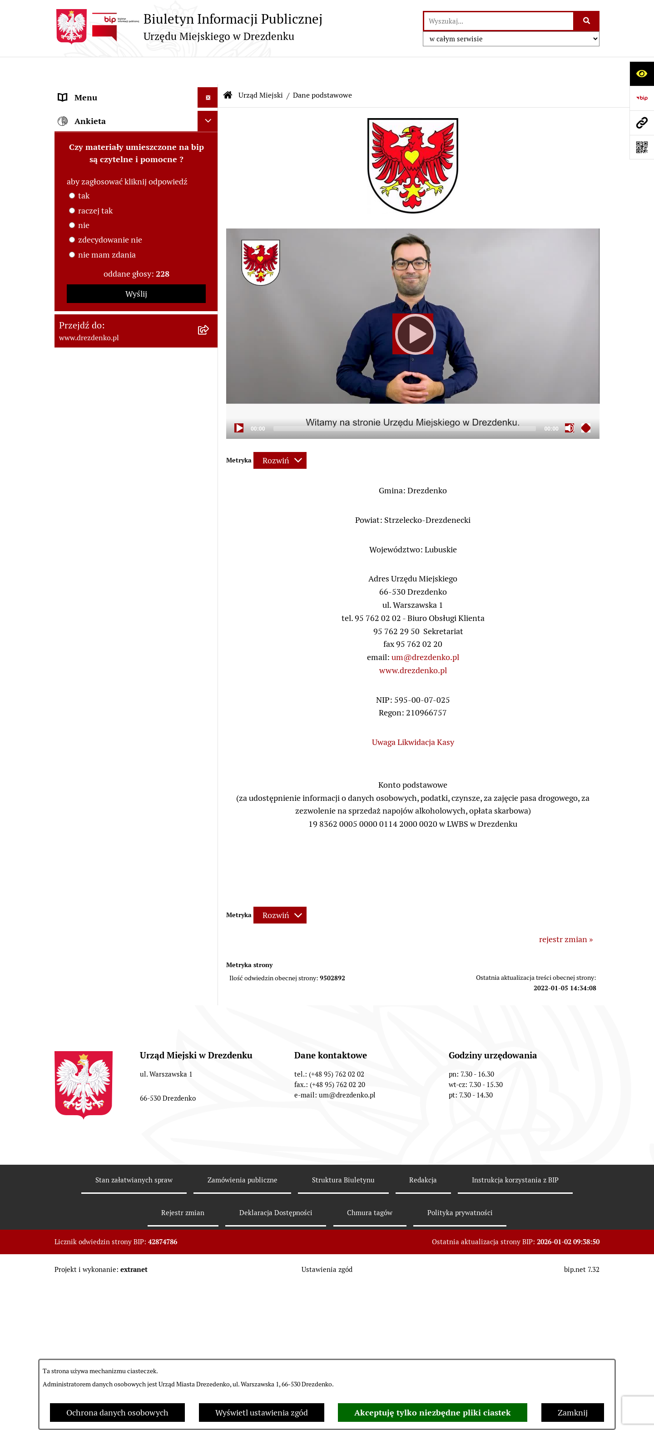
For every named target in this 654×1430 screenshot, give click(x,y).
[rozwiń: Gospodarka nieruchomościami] (210, 600)
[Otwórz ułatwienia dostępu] (641, 73)
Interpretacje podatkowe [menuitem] (103, 506)
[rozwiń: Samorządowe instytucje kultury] (210, 369)
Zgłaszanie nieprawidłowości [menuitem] (111, 878)
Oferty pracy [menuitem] (81, 694)
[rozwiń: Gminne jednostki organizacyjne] (210, 342)
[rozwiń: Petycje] (210, 776)
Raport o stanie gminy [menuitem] (98, 465)
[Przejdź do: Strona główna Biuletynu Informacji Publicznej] (228, 68)
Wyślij (136, 1100)
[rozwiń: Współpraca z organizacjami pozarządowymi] (210, 526)
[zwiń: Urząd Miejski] (210, 185)
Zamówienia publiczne (242, 1328)
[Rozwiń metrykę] (280, 433)
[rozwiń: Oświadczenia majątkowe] (210, 316)
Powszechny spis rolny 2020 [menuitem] (109, 816)
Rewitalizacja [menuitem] (82, 641)
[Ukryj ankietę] (208, 927)
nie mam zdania (107, 1061)
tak (83, 1002)
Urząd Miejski (260, 68)
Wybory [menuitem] (72, 714)
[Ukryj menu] (208, 70)
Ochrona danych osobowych (117, 1412)
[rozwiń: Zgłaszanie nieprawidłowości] (210, 878)
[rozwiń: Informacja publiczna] (210, 898)
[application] (413, 306)
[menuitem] (136, 210)
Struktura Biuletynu (343, 1328)
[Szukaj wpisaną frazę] (587, 21)
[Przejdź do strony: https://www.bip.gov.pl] (641, 98)
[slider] (404, 401)
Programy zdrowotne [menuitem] (97, 796)
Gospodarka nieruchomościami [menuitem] (114, 600)
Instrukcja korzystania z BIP (515, 1328)
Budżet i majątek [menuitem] (89, 444)
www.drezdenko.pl (413, 643)
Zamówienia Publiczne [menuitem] (99, 559)
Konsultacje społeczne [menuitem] (99, 123)
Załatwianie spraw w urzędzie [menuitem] (112, 164)
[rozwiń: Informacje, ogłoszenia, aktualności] (210, 144)
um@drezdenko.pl (425, 630)
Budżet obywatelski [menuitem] (94, 485)
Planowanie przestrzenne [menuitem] (105, 620)
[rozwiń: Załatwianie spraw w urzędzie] (210, 164)
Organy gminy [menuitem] (84, 403)
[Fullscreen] (585, 400)
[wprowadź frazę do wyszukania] (499, 21)
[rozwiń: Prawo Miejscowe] (210, 424)
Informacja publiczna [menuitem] (97, 898)
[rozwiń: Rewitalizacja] (210, 641)
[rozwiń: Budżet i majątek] (210, 445)
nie (83, 1031)
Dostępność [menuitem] (80, 857)
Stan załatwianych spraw (134, 1328)
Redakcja (423, 1328)
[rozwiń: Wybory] (210, 714)
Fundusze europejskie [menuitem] (98, 579)
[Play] (412, 306)
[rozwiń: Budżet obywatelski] (210, 485)
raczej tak (95, 1017)
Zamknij (573, 1412)
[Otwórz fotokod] (641, 147)
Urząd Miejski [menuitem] (83, 184)
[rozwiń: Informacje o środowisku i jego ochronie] (210, 661)
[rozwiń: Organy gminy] (210, 404)
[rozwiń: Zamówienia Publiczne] (210, 559)
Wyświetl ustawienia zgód (261, 1412)
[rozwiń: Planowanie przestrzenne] (210, 620)
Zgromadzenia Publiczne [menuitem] (103, 755)
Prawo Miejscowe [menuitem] (90, 424)
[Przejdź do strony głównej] (188, 27)
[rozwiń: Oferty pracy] (210, 694)
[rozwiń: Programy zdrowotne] (210, 796)
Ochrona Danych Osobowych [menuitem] (111, 837)
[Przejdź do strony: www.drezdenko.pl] (641, 122)
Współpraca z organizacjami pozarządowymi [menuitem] (109, 532)
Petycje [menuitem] (71, 775)
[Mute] (569, 400)
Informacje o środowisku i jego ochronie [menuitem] (113, 667)
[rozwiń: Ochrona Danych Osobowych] (210, 837)
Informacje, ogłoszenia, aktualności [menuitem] (122, 144)
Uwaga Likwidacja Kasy (413, 715)
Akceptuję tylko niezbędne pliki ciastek (432, 1412)
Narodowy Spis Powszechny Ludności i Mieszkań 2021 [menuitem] (128, 96)
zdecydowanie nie (110, 1046)
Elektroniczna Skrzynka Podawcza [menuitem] (120, 735)
